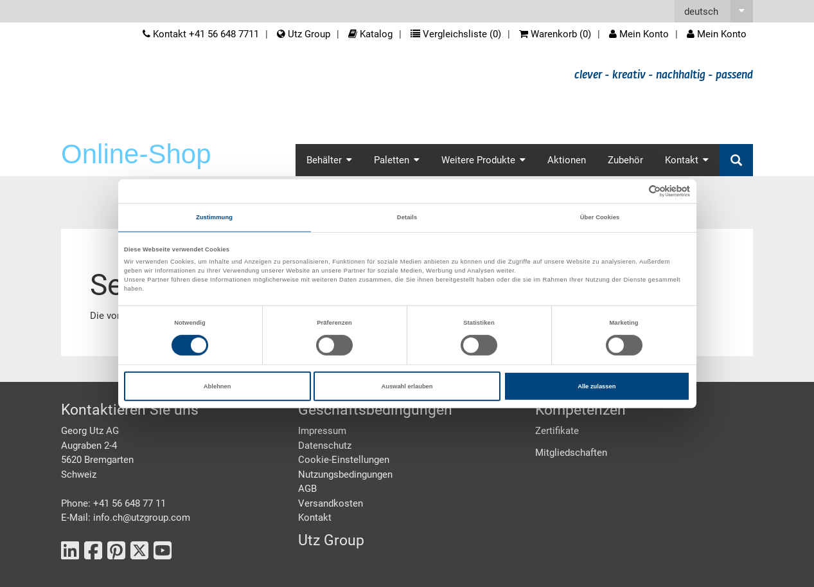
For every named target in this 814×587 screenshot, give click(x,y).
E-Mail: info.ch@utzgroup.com (125, 517)
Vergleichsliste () (456, 34)
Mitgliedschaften (571, 452)
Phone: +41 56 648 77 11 (113, 503)
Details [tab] (407, 217)
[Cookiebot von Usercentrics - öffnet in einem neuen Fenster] (634, 191)
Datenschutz (324, 445)
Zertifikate (557, 431)
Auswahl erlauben (406, 386)
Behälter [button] (329, 160)
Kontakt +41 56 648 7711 (201, 34)
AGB (307, 488)
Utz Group (303, 34)
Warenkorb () (555, 34)
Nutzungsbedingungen (345, 474)
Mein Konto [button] (717, 34)
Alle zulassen (596, 386)
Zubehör (625, 160)
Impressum (322, 431)
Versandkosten (330, 503)
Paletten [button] (397, 160)
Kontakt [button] (687, 160)
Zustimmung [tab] (214, 217)
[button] (714, 11)
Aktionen (566, 160)
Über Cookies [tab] (600, 217)
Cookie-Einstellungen (343, 459)
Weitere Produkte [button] (483, 160)
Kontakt (315, 517)
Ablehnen (217, 386)
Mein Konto (639, 34)
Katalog (370, 34)
